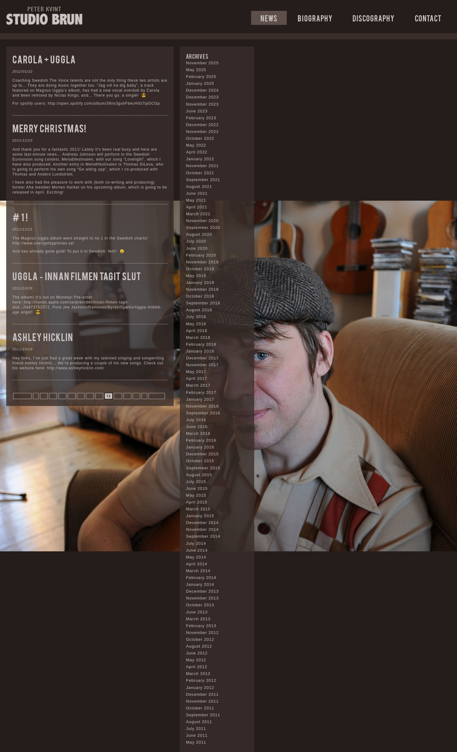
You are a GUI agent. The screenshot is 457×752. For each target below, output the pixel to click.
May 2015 (196, 495)
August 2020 (199, 234)
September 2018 (203, 303)
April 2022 (196, 152)
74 (127, 396)
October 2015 (200, 460)
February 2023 (201, 118)
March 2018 (198, 337)
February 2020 (201, 255)
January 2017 (200, 399)
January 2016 (200, 447)
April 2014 (196, 564)
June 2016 (197, 426)
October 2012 (200, 639)
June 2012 (197, 653)
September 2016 (203, 413)
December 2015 (202, 454)
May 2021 (196, 200)
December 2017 (202, 358)
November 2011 (202, 701)
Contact (428, 18)
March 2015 (198, 509)
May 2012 (196, 660)
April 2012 (196, 666)
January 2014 (200, 584)
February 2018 (201, 344)
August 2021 (199, 186)
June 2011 (197, 735)
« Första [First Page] (22, 396)
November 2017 (202, 364)
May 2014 (196, 557)
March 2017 (198, 385)
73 (118, 396)
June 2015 (197, 488)
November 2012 (202, 632)
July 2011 (196, 728)
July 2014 (196, 543)
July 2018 (196, 316)
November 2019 (202, 262)
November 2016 (202, 406)
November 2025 (202, 63)
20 (62, 396)
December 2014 (202, 522)
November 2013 (202, 598)
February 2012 (201, 680)
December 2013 (202, 591)
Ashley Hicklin (42, 336)
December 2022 (202, 124)
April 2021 (196, 207)
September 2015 (203, 468)
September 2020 (203, 227)
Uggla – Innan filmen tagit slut (76, 276)
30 (71, 396)
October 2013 (200, 605)
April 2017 (196, 378)
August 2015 (199, 474)
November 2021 (202, 165)
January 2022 (200, 159)
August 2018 (199, 310)
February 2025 (201, 76)
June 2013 (197, 612)
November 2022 (202, 131)
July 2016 (196, 419)
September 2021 (203, 179)
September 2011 (203, 715)
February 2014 (201, 577)
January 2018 (200, 351)
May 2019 (196, 275)
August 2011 (199, 721)
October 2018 (200, 296)
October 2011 (200, 708)
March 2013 (198, 619)
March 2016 (198, 433)
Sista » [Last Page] (156, 396)
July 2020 (196, 241)
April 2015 (196, 502)
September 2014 (203, 536)
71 (99, 396)
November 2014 (202, 529)
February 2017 (201, 392)
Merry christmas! (49, 128)
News (268, 18)
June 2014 (197, 550)
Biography (315, 18)
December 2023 (202, 97)
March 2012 (198, 673)
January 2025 (200, 83)
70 (90, 396)
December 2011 (202, 694)
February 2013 (201, 625)
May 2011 (196, 742)
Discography (374, 18)
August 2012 (199, 646)
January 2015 (200, 515)
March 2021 (198, 214)
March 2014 (198, 570)
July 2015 (196, 481)
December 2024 (202, 90)
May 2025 (196, 69)
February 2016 (201, 440)
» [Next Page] (144, 396)
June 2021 (197, 193)
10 (53, 396)
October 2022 (200, 138)
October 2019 (200, 269)
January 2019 (200, 282)
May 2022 (196, 145)
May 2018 (196, 323)
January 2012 (200, 687)
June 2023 (197, 111)
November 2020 (202, 220)
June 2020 (197, 248)
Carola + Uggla (44, 59)
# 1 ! (20, 217)
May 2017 (196, 371)
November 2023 (202, 104)
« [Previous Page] (36, 396)
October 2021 (200, 173)
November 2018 (202, 289)
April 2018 (196, 330)
